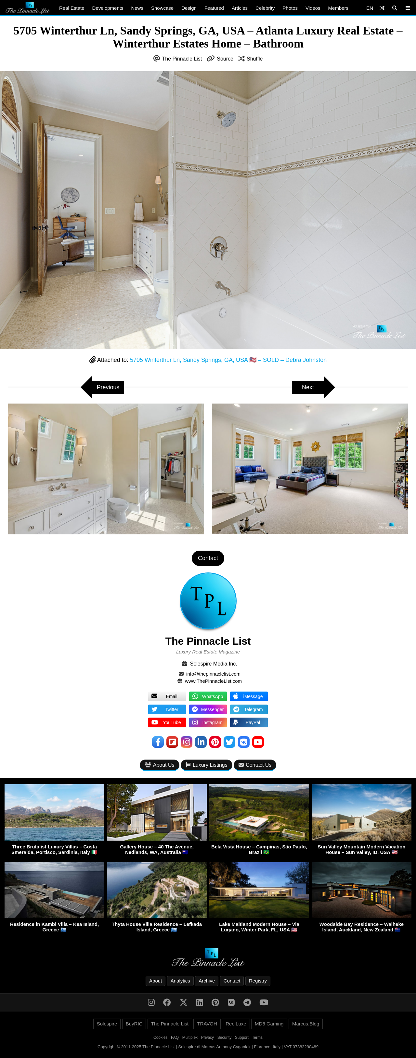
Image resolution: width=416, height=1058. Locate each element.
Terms (257, 1037)
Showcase (162, 8)
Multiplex (190, 1037)
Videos (313, 8)
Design (189, 8)
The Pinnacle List (182, 59)
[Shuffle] (382, 8)
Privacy (207, 1037)
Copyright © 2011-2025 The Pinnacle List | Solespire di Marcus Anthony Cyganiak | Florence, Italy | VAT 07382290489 (208, 1046)
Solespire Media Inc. (213, 663)
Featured (214, 8)
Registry (258, 980)
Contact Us (255, 765)
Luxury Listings (207, 765)
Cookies (160, 1037)
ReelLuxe (236, 1023)
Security (224, 1037)
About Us (160, 765)
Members (338, 8)
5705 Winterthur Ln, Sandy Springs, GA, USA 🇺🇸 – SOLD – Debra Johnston (228, 360)
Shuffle (255, 59)
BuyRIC (134, 1023)
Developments (108, 8)
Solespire (107, 1023)
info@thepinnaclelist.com (213, 674)
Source (225, 59)
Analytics (180, 980)
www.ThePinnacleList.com (213, 681)
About (155, 980)
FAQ (175, 1037)
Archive (207, 980)
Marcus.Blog (305, 1023)
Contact (232, 980)
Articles (240, 8)
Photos (290, 8)
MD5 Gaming (269, 1023)
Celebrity (265, 8)
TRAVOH (207, 1023)
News (137, 8)
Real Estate (71, 8)
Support (242, 1037)
